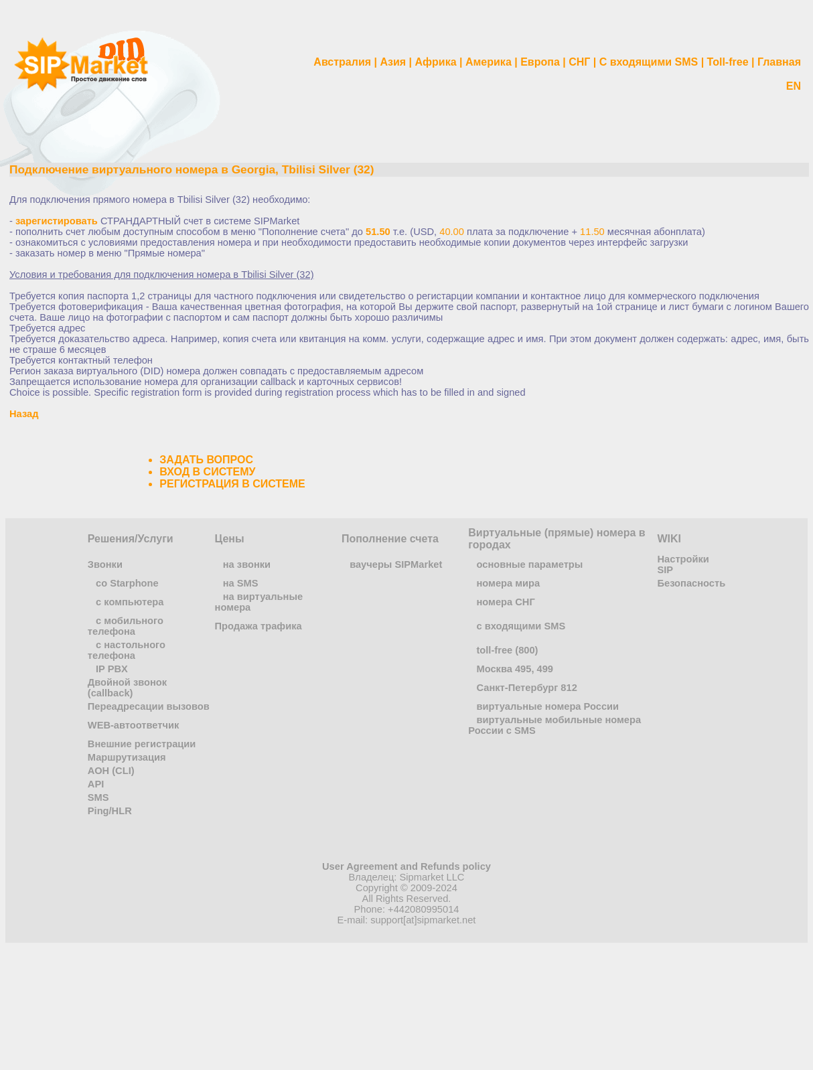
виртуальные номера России (547, 706)
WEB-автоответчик (133, 725)
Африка (436, 62)
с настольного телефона (126, 650)
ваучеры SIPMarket (396, 564)
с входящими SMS (520, 626)
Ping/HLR (110, 811)
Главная (779, 62)
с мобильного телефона (125, 626)
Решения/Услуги (130, 538)
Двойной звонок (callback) (127, 687)
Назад (23, 413)
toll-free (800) (507, 650)
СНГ (579, 62)
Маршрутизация (127, 757)
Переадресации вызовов (149, 706)
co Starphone (127, 583)
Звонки (105, 564)
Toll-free (728, 62)
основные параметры (529, 564)
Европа (540, 62)
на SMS (240, 583)
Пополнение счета (390, 538)
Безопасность (692, 583)
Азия (393, 62)
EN (793, 86)
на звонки (247, 564)
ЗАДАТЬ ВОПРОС (206, 459)
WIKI (670, 538)
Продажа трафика (258, 626)
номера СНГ (505, 602)
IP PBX (112, 669)
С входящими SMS (648, 62)
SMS (98, 797)
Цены (229, 538)
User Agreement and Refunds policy (406, 866)
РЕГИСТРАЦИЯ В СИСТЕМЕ (232, 483)
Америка (488, 62)
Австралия (342, 62)
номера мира (508, 583)
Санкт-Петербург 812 (526, 687)
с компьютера (129, 602)
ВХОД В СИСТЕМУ (207, 471)
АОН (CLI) (111, 770)
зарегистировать (56, 221)
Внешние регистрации (142, 744)
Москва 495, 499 (514, 669)
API (96, 784)
